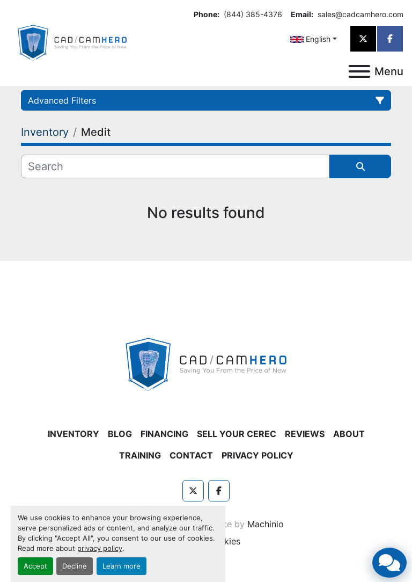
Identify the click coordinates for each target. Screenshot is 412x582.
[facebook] (390, 39)
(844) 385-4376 (252, 14)
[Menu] (359, 71)
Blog (120, 433)
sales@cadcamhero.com (359, 14)
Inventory (73, 433)
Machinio (265, 524)
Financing (164, 433)
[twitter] (363, 39)
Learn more (121, 566)
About (349, 433)
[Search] (175, 166)
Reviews (305, 433)
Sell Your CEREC (236, 433)
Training (140, 455)
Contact (191, 455)
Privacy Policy (257, 455)
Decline (74, 566)
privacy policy (99, 548)
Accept (35, 566)
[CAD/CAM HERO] (206, 363)
